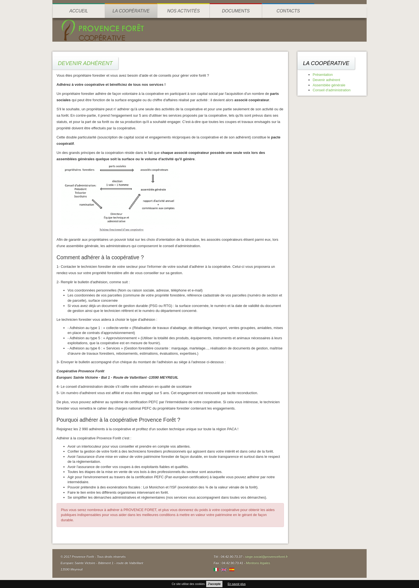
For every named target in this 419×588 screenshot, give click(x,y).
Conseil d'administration (332, 90)
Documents (236, 11)
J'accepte (214, 584)
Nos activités (183, 11)
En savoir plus (237, 584)
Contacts (288, 11)
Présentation (323, 75)
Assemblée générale (329, 85)
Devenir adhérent (326, 80)
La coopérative (130, 11)
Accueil (78, 11)
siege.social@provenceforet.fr (266, 556)
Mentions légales (258, 563)
